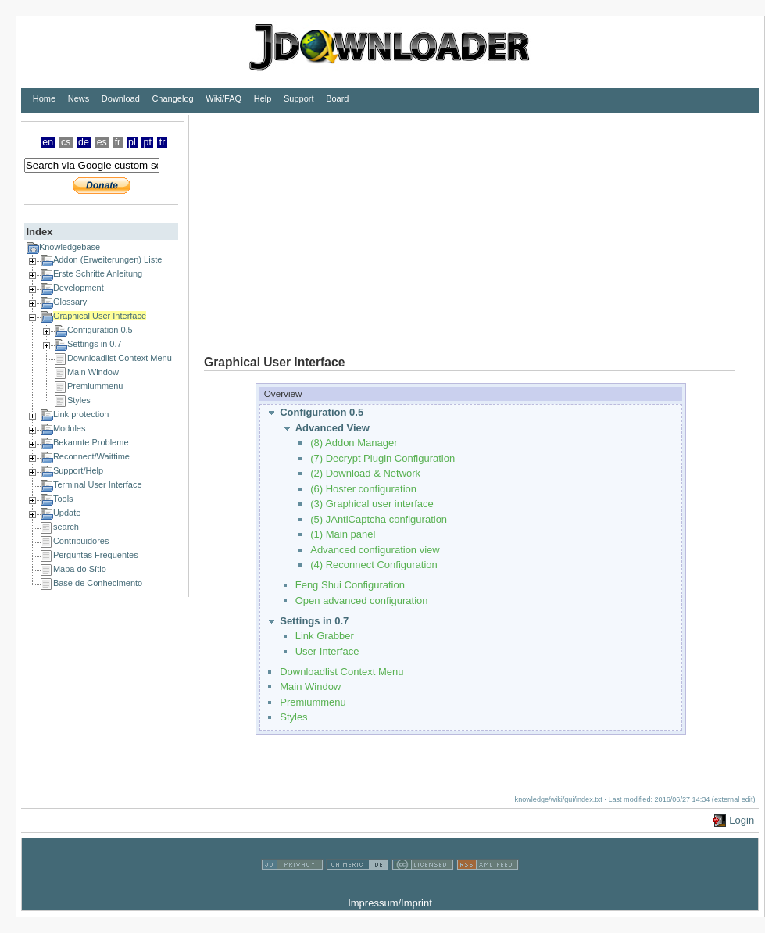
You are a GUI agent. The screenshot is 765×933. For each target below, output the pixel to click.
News (79, 98)
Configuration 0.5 (100, 329)
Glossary (70, 301)
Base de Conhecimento (97, 583)
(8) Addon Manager (353, 443)
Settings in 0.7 (94, 344)
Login (741, 820)
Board (337, 98)
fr (118, 142)
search (66, 526)
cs (65, 142)
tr (162, 142)
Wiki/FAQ (223, 98)
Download (121, 98)
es (102, 142)
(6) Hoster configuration (363, 489)
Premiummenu (95, 386)
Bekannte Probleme (91, 442)
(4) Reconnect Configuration (374, 564)
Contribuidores (81, 540)
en (47, 142)
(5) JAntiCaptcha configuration (378, 519)
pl (132, 142)
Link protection (81, 414)
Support (299, 98)
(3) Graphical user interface (372, 503)
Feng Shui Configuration (350, 585)
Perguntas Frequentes (95, 554)
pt (148, 142)
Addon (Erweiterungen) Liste (107, 259)
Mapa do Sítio (79, 569)
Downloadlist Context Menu (119, 358)
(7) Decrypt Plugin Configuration (382, 458)
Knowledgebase (69, 247)
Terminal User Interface (97, 484)
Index (39, 232)
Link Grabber (324, 636)
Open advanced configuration (361, 600)
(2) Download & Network (365, 473)
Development (78, 287)
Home (44, 98)
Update (66, 512)
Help (263, 98)
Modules (69, 428)
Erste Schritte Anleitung (97, 273)
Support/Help (78, 470)
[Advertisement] (394, 224)
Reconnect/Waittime (91, 456)
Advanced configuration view (375, 550)
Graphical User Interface (99, 315)
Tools (63, 498)
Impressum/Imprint (390, 903)
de (83, 142)
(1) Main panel (342, 534)
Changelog (172, 98)
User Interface (327, 651)
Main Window (93, 372)
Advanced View (332, 428)
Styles (79, 400)
